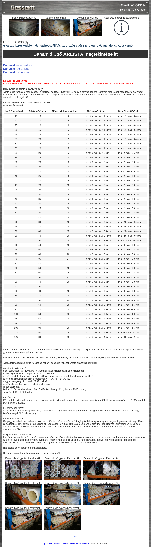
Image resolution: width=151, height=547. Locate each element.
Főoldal (75, 537)
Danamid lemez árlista (17, 65)
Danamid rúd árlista (16, 68)
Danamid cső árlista (16, 72)
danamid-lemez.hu (61, 544)
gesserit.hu (48, 544)
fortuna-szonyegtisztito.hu (80, 544)
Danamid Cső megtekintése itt (75, 54)
